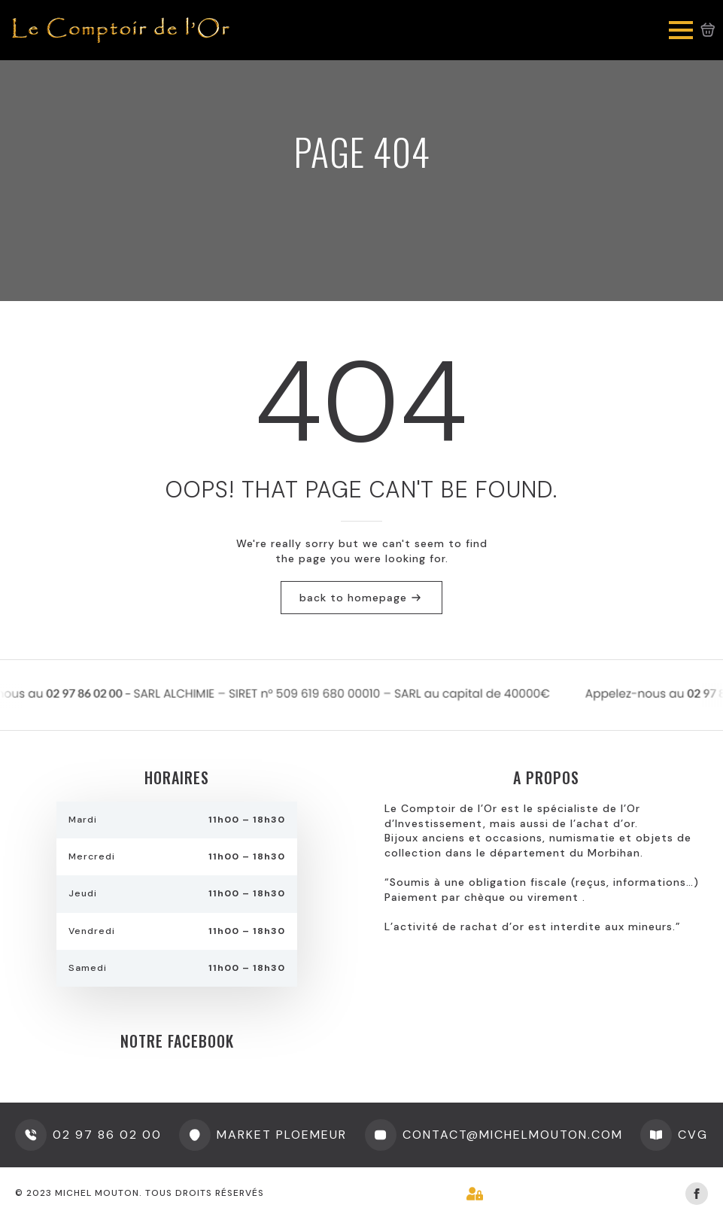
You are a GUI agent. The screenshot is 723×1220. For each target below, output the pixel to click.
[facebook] (696, 1193)
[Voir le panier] (707, 30)
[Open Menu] (681, 30)
